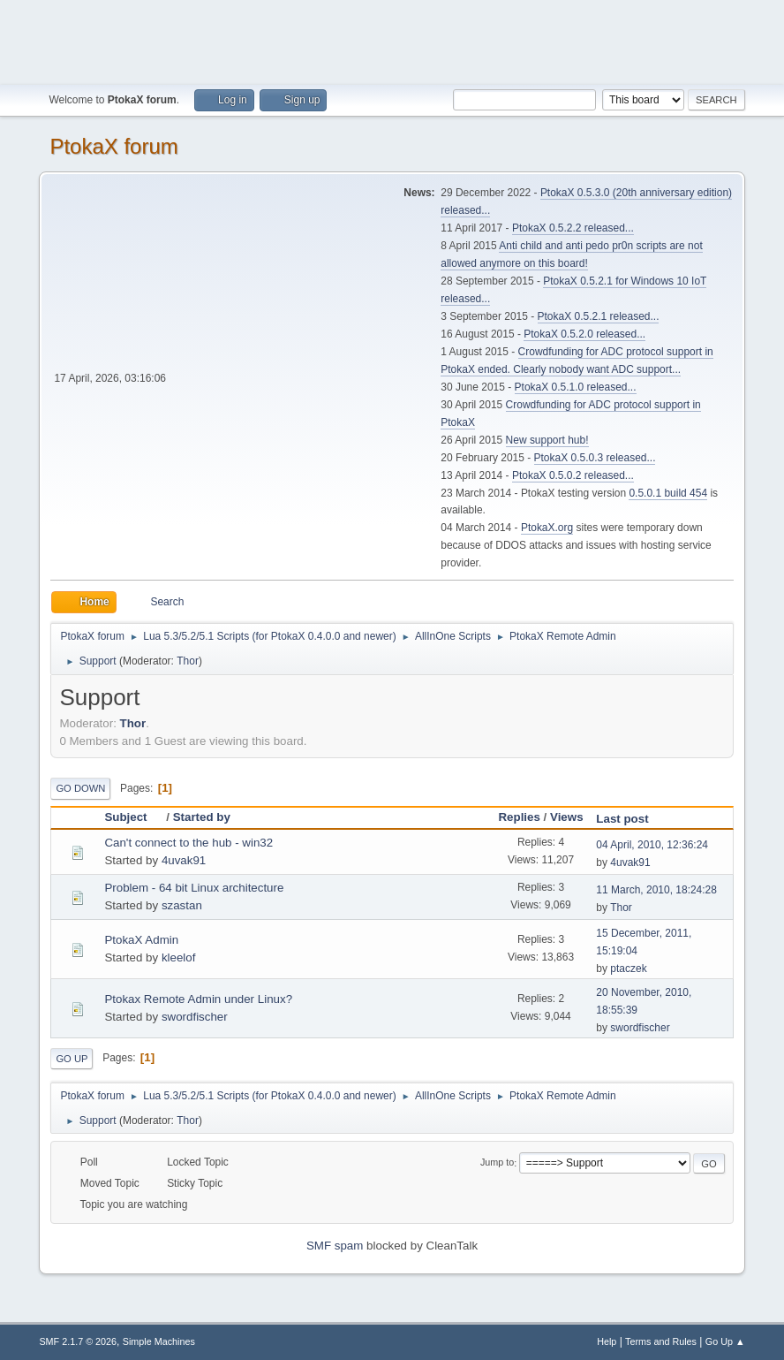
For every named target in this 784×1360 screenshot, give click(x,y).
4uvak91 (184, 860)
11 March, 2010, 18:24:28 (656, 890)
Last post (622, 818)
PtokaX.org (547, 527)
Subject (133, 817)
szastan (182, 905)
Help (606, 1341)
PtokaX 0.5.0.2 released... (573, 475)
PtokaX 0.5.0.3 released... (595, 458)
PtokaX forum (113, 146)
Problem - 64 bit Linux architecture (193, 887)
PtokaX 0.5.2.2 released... (573, 228)
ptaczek (628, 968)
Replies (518, 817)
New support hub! (547, 440)
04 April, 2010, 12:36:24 (652, 845)
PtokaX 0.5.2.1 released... (599, 316)
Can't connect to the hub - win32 (188, 842)
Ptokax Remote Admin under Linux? (198, 999)
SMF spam (334, 1245)
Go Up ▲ (725, 1341)
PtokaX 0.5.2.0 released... (584, 334)
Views (567, 817)
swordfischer (195, 1016)
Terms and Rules (661, 1341)
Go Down (80, 788)
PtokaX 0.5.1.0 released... (576, 387)
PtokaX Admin (141, 939)
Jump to (497, 1163)
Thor (188, 661)
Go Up (71, 1058)
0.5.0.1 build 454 (668, 493)
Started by (201, 817)
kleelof (179, 957)
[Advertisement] (392, 40)
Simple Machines (159, 1341)
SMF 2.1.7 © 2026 (78, 1341)
